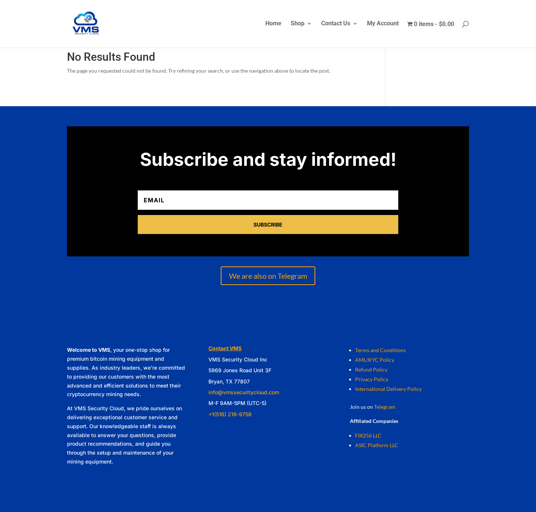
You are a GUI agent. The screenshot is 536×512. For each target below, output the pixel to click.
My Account (383, 24)
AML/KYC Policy (374, 360)
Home (273, 24)
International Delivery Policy (388, 389)
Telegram (384, 407)
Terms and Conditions (380, 350)
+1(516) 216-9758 (230, 414)
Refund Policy (371, 369)
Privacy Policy (371, 379)
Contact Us (335, 24)
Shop (297, 24)
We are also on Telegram (268, 275)
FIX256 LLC (368, 435)
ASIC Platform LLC (376, 445)
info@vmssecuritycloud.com (243, 392)
